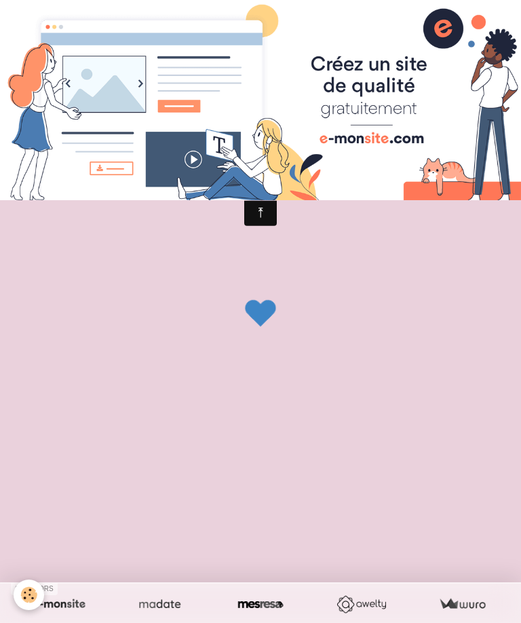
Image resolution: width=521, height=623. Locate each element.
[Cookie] (29, 595)
